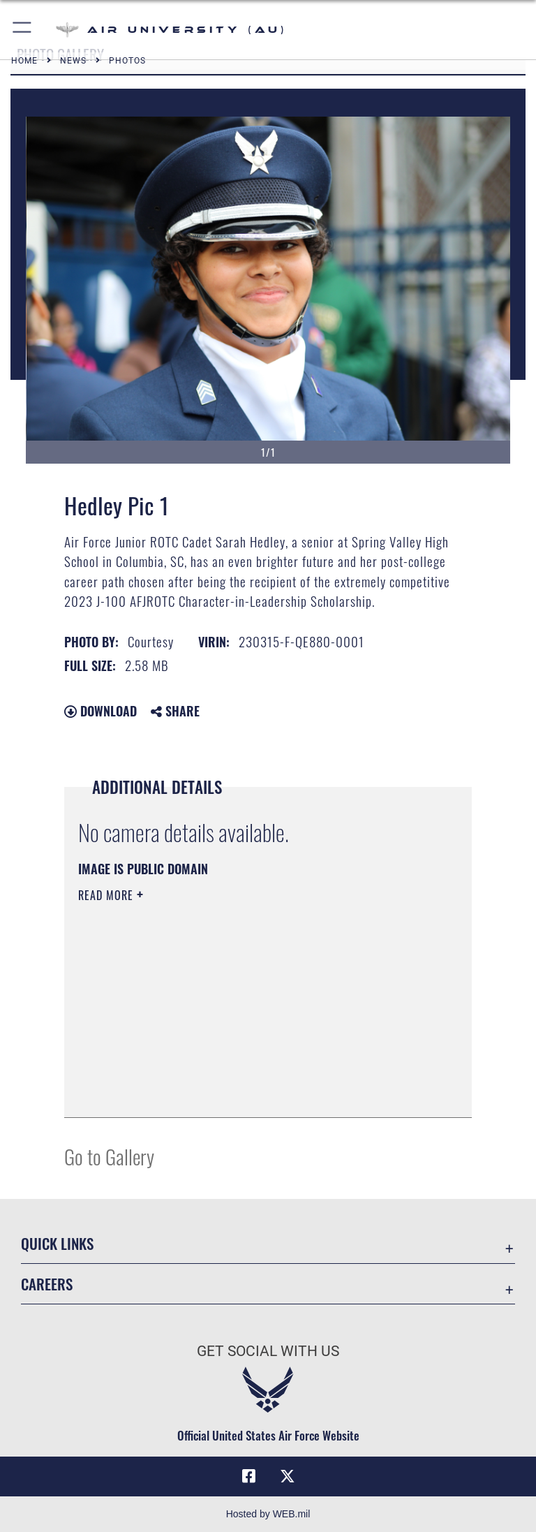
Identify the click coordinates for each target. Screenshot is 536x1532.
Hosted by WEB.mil (268, 1513)
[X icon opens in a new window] (287, 1476)
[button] (22, 29)
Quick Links (57, 1243)
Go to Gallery (109, 1156)
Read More (107, 895)
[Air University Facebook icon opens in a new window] (248, 1476)
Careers (47, 1284)
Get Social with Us (268, 1351)
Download (100, 711)
